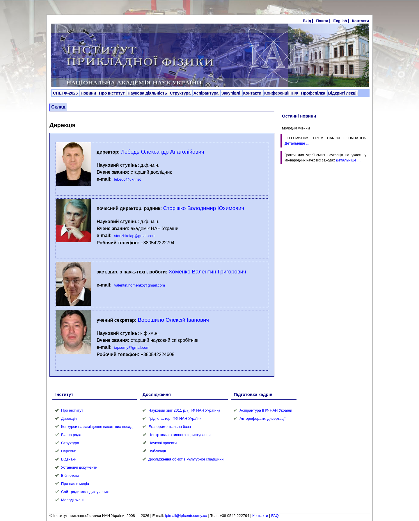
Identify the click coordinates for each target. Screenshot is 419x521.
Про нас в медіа (75, 483)
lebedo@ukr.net (127, 179)
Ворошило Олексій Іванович (173, 320)
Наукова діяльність (148, 93)
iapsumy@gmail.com (131, 347)
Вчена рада (71, 435)
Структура (181, 93)
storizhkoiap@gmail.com (134, 236)
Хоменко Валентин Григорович (207, 271)
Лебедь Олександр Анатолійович (162, 152)
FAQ (275, 515)
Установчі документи (79, 467)
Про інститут (72, 410)
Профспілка (313, 93)
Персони (68, 451)
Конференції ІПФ (281, 93)
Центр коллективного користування (179, 435)
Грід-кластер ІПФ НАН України (175, 418)
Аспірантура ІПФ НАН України (265, 410)
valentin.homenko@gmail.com (139, 285)
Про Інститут (112, 93)
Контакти (360, 21)
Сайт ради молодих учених (85, 492)
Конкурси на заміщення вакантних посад (96, 426)
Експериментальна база (169, 426)
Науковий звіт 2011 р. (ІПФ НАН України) (184, 410)
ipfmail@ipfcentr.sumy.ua (186, 515)
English (340, 21)
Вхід (307, 21)
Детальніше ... (297, 143)
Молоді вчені (72, 500)
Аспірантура (206, 93)
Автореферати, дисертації (262, 418)
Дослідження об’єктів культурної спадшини (185, 459)
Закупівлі (231, 93)
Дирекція (69, 418)
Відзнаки (68, 459)
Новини (89, 93)
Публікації (157, 451)
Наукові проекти (162, 443)
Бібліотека (70, 475)
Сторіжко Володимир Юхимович (203, 208)
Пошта (322, 21)
